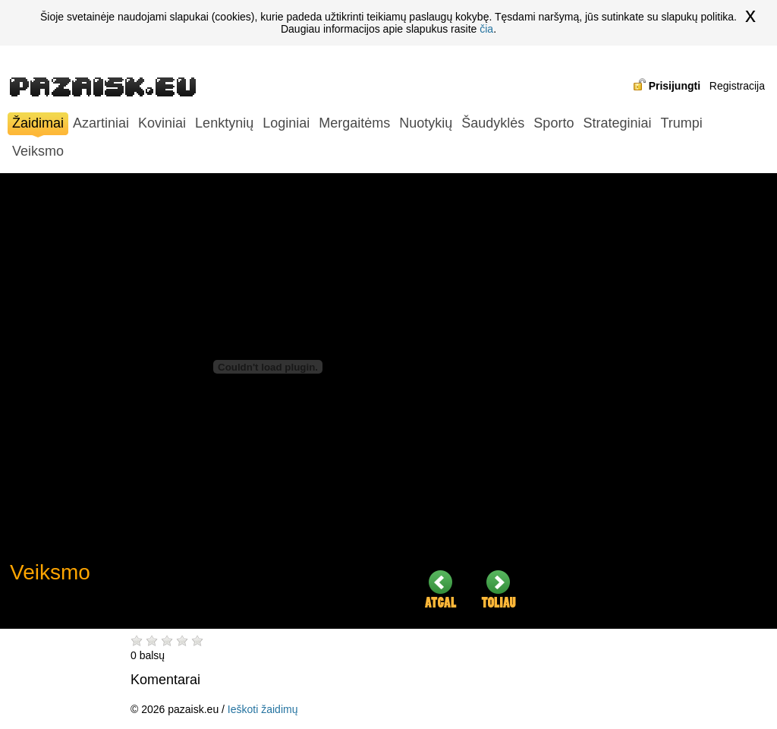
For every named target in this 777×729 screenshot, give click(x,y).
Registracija (737, 86)
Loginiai (286, 123)
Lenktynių (224, 123)
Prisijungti (674, 86)
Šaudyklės (492, 123)
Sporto (553, 123)
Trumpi (681, 123)
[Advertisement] (655, 401)
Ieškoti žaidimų (263, 709)
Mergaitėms (354, 123)
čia (486, 29)
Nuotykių (425, 123)
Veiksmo (38, 151)
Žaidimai (38, 124)
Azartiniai (101, 123)
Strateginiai (617, 123)
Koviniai (162, 123)
